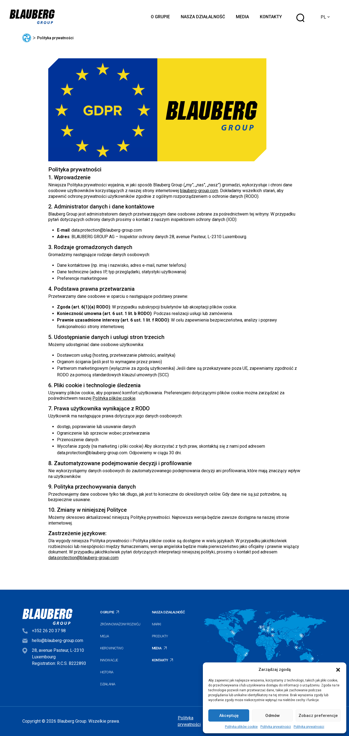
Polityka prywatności (275, 727)
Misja (104, 636)
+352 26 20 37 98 (49, 630)
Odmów (272, 715)
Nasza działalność (203, 16)
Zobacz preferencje (318, 715)
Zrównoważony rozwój (120, 624)
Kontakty (271, 16)
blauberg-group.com (199, 190)
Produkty (160, 636)
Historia (106, 672)
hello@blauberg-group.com (57, 640)
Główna (26, 38)
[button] (338, 669)
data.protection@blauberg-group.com (106, 230)
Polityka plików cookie (241, 727)
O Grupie (160, 16)
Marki (156, 624)
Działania (107, 684)
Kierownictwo (111, 648)
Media (242, 16)
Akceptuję (229, 715)
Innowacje (109, 660)
